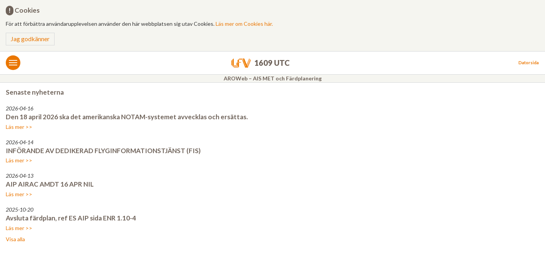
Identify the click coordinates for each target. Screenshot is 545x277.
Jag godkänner (30, 38)
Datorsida (528, 62)
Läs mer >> (19, 126)
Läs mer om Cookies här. (244, 23)
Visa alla (15, 239)
